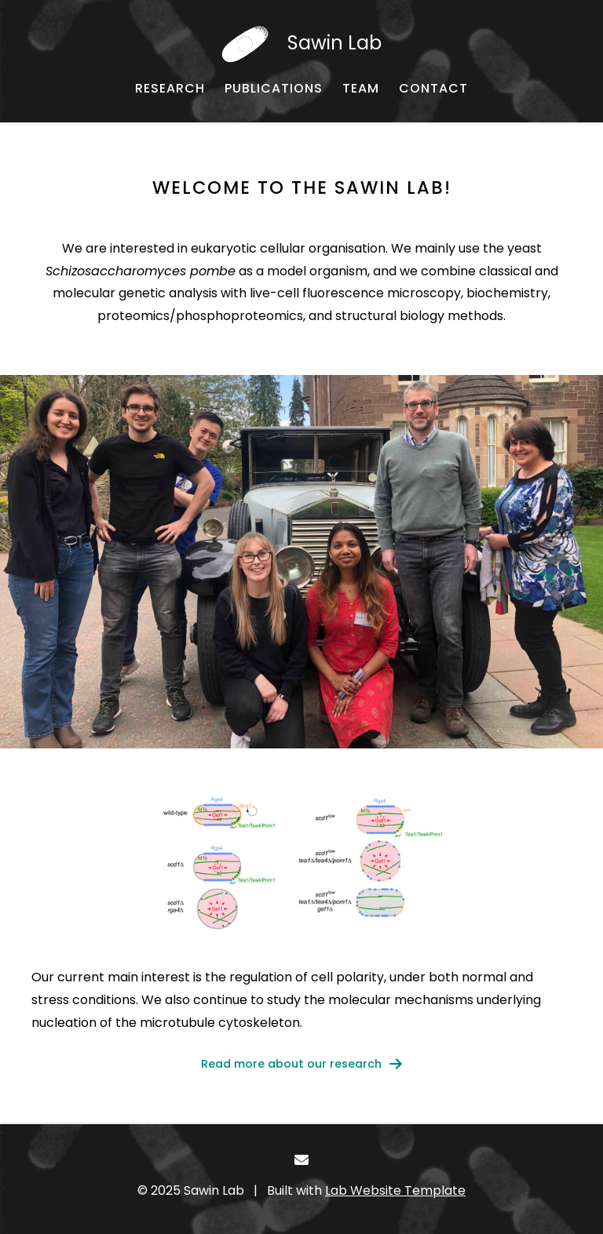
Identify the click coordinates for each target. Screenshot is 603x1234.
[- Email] (302, 1160)
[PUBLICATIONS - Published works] (274, 88)
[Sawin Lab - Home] (301, 43)
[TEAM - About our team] (360, 88)
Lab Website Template (395, 1190)
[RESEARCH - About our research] (170, 88)
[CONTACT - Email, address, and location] (433, 88)
